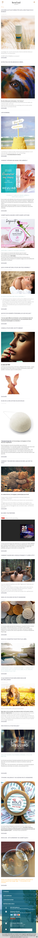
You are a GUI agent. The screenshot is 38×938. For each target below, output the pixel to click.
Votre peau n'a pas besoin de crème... (12, 62)
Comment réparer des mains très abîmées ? (14, 160)
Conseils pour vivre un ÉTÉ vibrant (12, 328)
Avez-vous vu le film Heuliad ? (10, 726)
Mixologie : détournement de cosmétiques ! (14, 838)
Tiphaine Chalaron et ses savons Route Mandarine (17, 777)
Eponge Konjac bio (6, 441)
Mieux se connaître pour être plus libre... (14, 639)
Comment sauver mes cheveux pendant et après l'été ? (18, 555)
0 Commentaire (10, 162)
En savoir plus (24, 937)
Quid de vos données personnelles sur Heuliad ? (16, 313)
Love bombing (5, 112)
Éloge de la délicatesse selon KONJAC (12, 401)
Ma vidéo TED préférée (8, 513)
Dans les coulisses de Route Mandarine (13, 597)
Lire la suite (4, 57)
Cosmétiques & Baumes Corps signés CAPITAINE (15, 215)
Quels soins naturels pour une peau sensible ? (15, 267)
